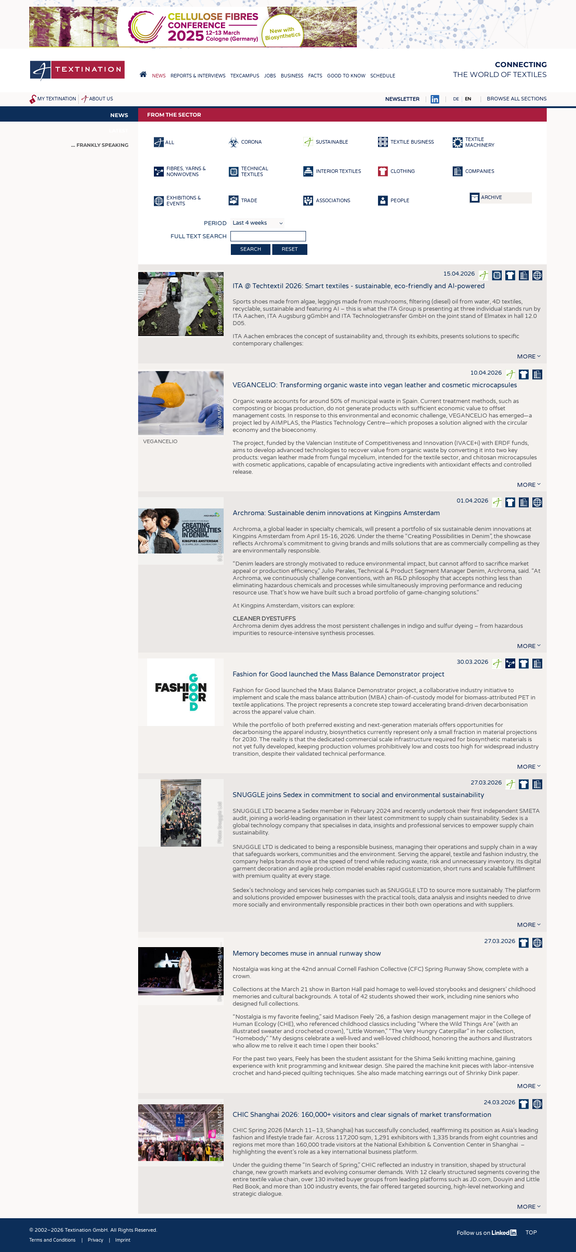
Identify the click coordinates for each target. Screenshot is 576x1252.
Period (215, 223)
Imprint (122, 1240)
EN (468, 99)
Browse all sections (517, 99)
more (526, 356)
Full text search (199, 236)
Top (531, 1232)
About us (101, 99)
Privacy (95, 1240)
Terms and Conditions (52, 1240)
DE (456, 99)
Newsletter (402, 99)
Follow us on (487, 1233)
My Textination (56, 99)
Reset (290, 249)
